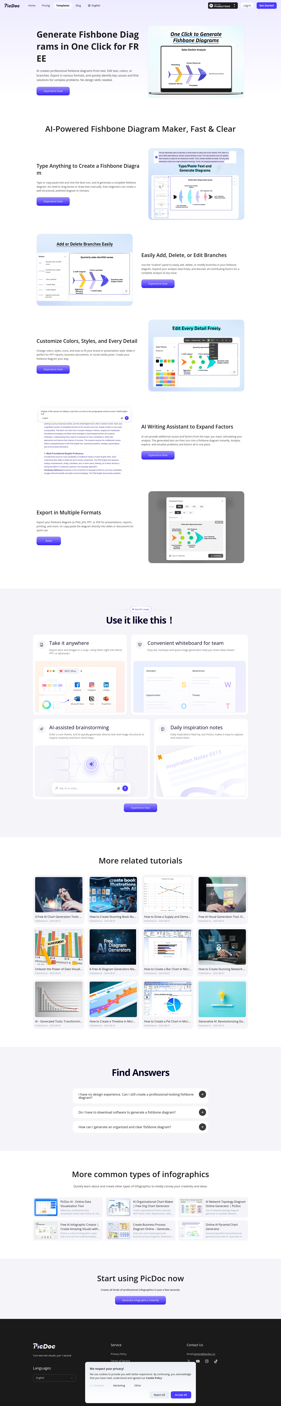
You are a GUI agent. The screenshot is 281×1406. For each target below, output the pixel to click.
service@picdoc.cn (204, 1354)
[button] (94, 5)
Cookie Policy (154, 1378)
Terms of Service (120, 1360)
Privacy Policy (118, 1354)
